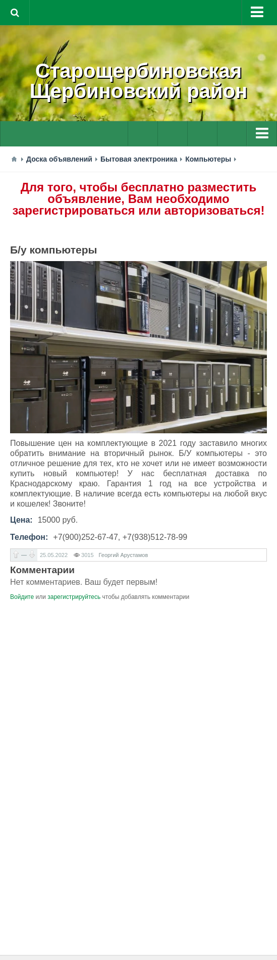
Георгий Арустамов (123, 555)
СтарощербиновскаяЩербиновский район (138, 81)
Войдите (22, 596)
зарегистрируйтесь (73, 596)
